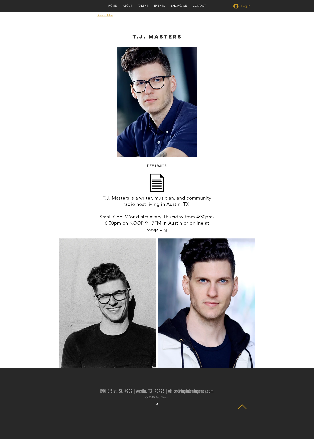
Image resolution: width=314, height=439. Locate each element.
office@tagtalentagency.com (190, 391)
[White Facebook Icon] (157, 405)
